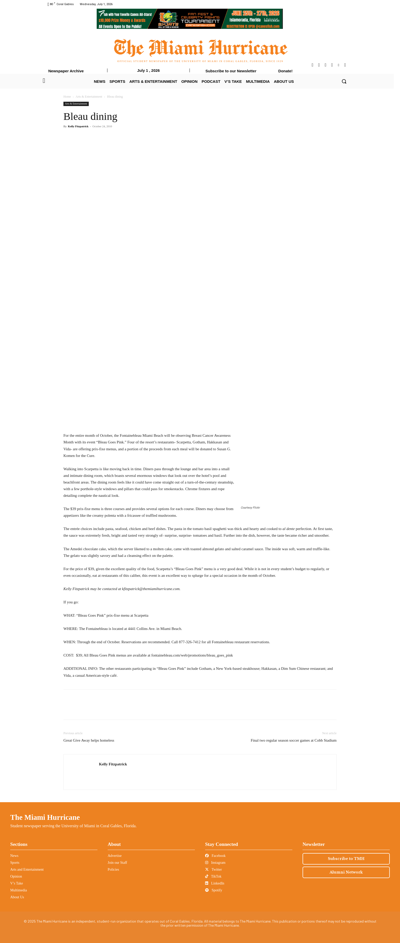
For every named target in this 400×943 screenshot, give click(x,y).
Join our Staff (117, 863)
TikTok (213, 876)
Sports (14, 863)
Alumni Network (346, 872)
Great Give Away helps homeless (88, 740)
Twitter (213, 869)
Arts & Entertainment (89, 96)
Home (67, 96)
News (14, 856)
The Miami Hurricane (45, 817)
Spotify (213, 890)
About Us (17, 897)
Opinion (16, 876)
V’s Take (16, 883)
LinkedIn (214, 883)
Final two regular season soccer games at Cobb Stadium (294, 740)
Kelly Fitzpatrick (78, 126)
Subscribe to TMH (346, 858)
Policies (113, 869)
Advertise (114, 856)
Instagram (215, 863)
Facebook (215, 856)
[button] (344, 81)
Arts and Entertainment (27, 869)
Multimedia (18, 890)
